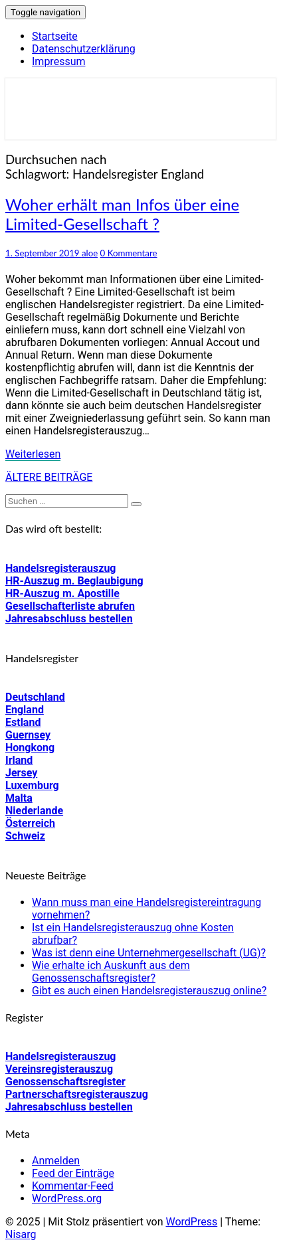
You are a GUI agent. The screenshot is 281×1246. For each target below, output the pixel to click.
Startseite (55, 36)
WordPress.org (67, 1198)
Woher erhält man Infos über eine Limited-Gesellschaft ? (122, 214)
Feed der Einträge (73, 1173)
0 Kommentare (128, 253)
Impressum (59, 61)
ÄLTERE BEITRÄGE (48, 477)
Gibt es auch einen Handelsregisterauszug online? (149, 990)
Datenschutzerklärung (84, 49)
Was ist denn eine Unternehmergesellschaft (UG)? (149, 952)
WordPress (191, 1221)
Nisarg (21, 1234)
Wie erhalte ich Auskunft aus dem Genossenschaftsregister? (111, 971)
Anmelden (56, 1160)
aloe (90, 253)
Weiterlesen (32, 454)
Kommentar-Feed (73, 1186)
